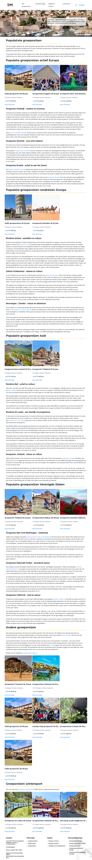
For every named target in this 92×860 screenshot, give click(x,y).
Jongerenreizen (32, 841)
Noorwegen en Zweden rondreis (20, 309)
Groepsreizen (32, 846)
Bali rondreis (12, 390)
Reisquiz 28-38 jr (54, 843)
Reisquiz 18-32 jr (54, 841)
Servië (52, 645)
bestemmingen (66, 635)
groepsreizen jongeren (29, 653)
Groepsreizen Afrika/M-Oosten (76, 849)
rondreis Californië (59, 599)
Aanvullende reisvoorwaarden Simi (15, 857)
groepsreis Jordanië (68, 458)
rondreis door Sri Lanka (16, 420)
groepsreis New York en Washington (38, 537)
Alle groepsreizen (26, 5)
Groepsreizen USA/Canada (77, 843)
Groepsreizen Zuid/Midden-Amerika (77, 853)
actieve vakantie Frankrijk (18, 133)
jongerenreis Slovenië (22, 151)
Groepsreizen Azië (74, 846)
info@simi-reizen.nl (12, 842)
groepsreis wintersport (25, 789)
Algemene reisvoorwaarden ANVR (14, 853)
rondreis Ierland (25, 244)
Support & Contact (51, 5)
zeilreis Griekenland (51, 275)
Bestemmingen (41, 4)
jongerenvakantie (53, 177)
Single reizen (32, 843)
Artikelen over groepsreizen (57, 846)
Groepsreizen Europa (75, 841)
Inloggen (82, 5)
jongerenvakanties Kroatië (17, 169)
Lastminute (66, 4)
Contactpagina (10, 847)
